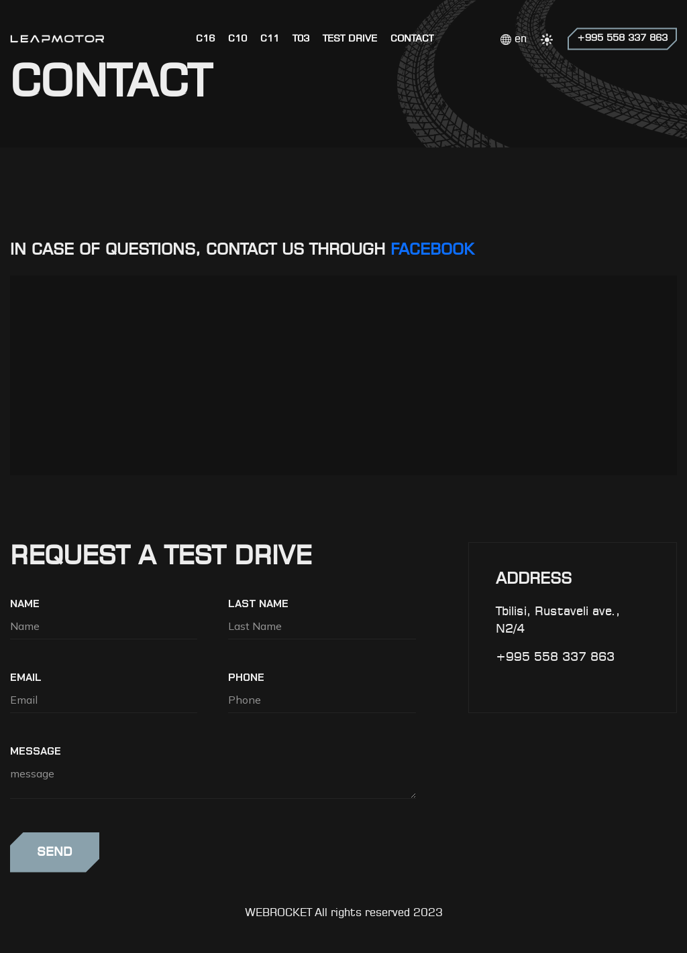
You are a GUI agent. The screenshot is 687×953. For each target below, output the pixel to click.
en (513, 39)
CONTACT (411, 39)
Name (25, 603)
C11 (269, 39)
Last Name (258, 603)
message (35, 751)
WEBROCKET (278, 913)
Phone (246, 677)
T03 (301, 39)
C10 (237, 39)
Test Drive (350, 39)
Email (26, 677)
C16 (205, 39)
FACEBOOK (432, 251)
